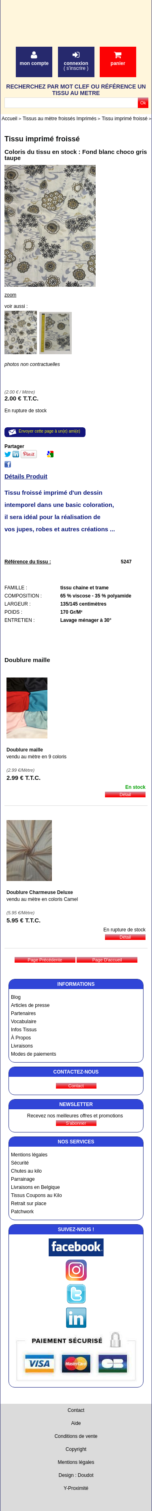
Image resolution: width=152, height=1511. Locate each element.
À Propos (21, 1038)
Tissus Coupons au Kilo (36, 1195)
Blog (16, 997)
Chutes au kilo (26, 1171)
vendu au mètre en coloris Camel (42, 899)
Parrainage (23, 1179)
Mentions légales (29, 1155)
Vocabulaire (23, 1021)
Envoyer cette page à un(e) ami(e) (49, 431)
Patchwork (22, 1211)
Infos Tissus (23, 1030)
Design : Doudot (75, 1475)
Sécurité (20, 1163)
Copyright (76, 1449)
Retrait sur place (28, 1203)
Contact (76, 1410)
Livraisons (22, 1046)
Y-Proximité (76, 1488)
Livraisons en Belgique (35, 1187)
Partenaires (23, 1013)
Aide (76, 1423)
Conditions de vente (75, 1436)
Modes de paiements (33, 1054)
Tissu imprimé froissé (42, 139)
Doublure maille (24, 749)
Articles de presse (30, 1005)
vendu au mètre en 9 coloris (36, 756)
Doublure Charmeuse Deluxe (39, 892)
